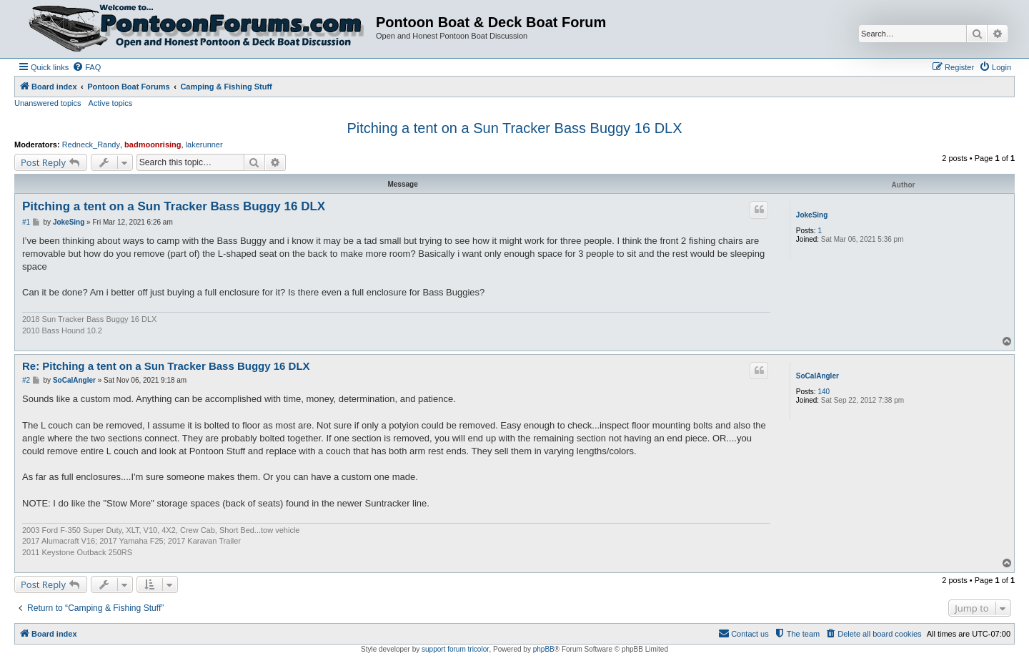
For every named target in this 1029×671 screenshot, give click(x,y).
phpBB (544, 649)
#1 (26, 222)
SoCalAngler (817, 376)
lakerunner (204, 144)
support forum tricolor (455, 649)
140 (823, 392)
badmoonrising (152, 144)
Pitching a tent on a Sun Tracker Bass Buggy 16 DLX (514, 128)
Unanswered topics (47, 103)
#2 (26, 380)
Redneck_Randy (91, 144)
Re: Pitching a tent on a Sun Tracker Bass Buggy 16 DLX (166, 366)
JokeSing (811, 215)
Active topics (111, 103)
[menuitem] (86, 67)
